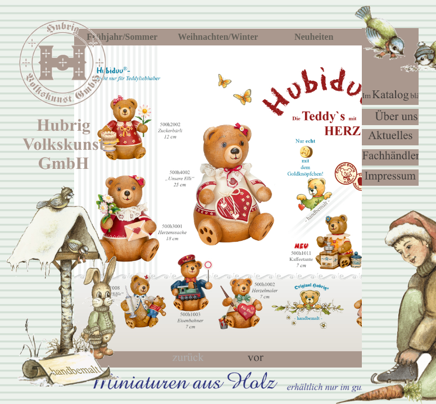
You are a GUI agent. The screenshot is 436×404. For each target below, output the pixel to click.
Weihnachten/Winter (218, 37)
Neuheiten (313, 37)
